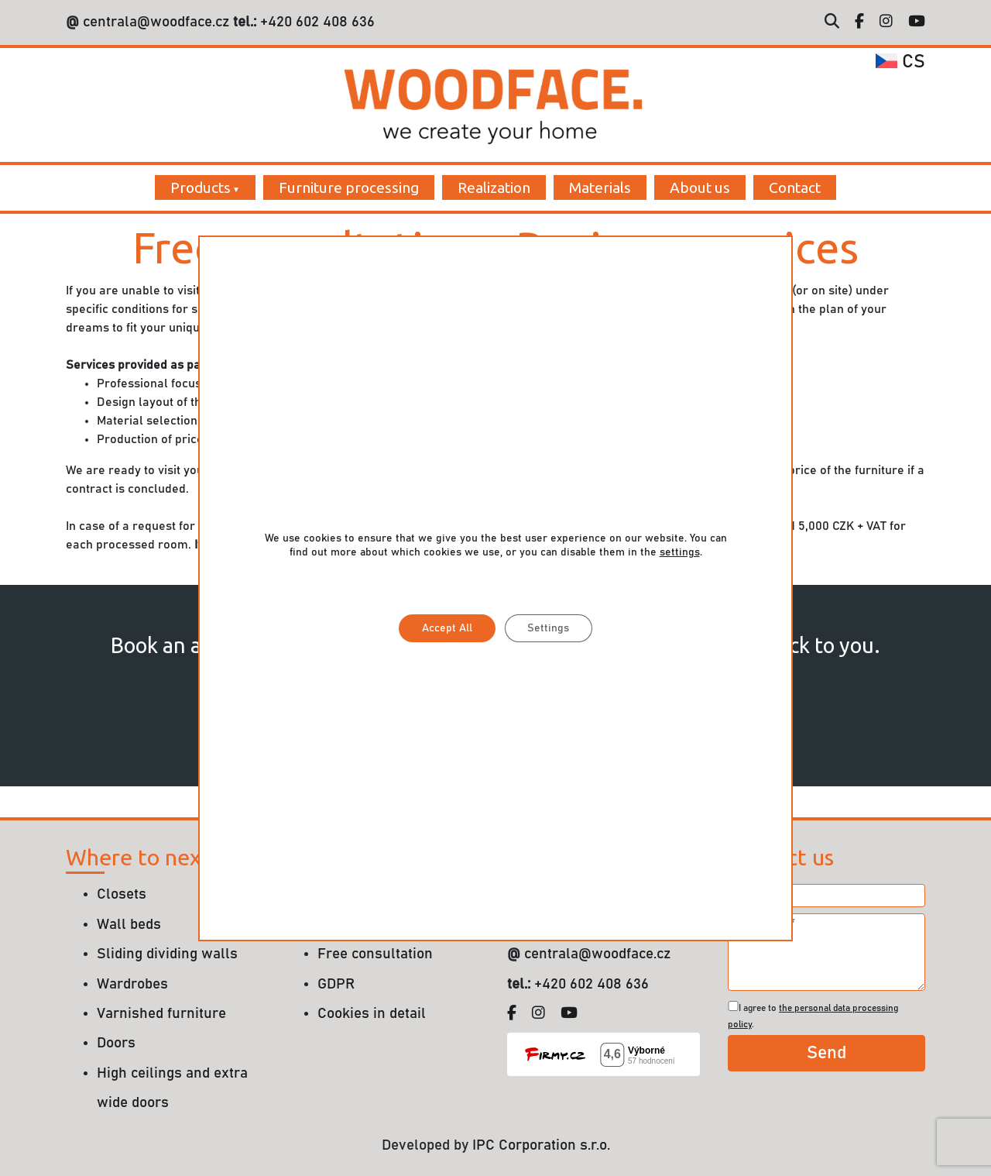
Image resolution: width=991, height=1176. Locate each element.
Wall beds (129, 924)
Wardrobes (132, 984)
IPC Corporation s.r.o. (541, 1145)
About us (700, 187)
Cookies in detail (371, 1013)
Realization (494, 187)
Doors (116, 1043)
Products (200, 187)
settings (680, 552)
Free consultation (375, 954)
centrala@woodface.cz (156, 22)
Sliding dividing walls (167, 954)
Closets (121, 894)
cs (900, 62)
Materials (600, 187)
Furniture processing (349, 187)
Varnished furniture (161, 1013)
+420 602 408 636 (315, 22)
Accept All (447, 628)
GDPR (336, 984)
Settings (549, 628)
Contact (795, 187)
